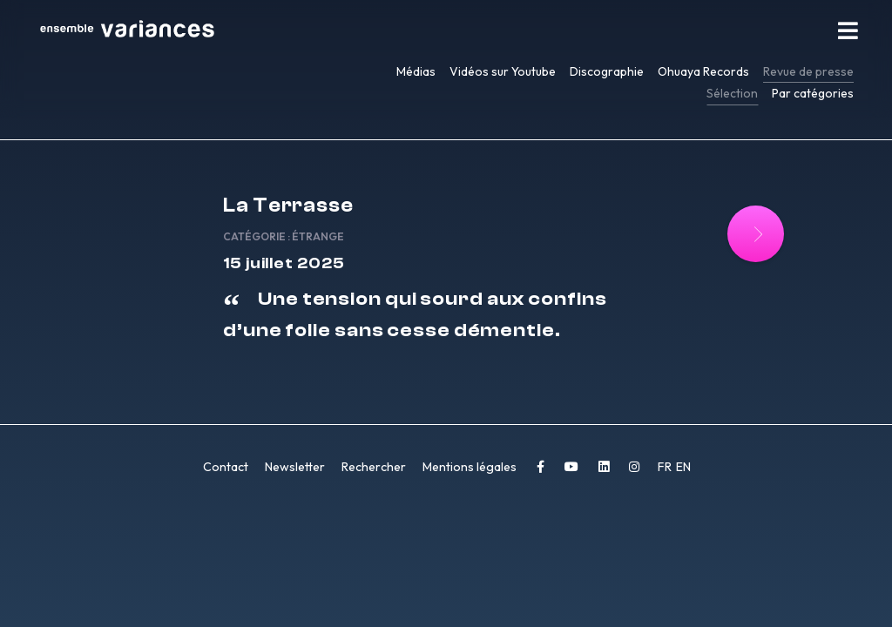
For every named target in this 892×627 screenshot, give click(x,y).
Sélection (732, 93)
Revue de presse (808, 71)
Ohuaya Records (703, 71)
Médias (416, 71)
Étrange (318, 236)
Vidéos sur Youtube (502, 71)
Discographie (607, 71)
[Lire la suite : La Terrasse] (755, 234)
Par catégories (813, 93)
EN (683, 467)
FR (666, 467)
